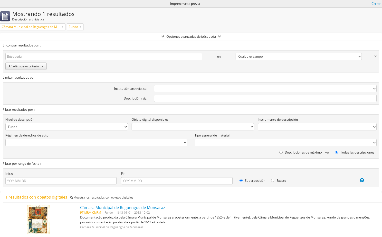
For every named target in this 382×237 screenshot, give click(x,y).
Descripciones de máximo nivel (304, 152)
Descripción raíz (135, 98)
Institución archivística (130, 88)
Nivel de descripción (19, 119)
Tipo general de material (212, 135)
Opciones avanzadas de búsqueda (191, 36)
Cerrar (376, 3)
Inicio (9, 173)
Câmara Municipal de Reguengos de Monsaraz (122, 207)
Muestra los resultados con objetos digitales (101, 197)
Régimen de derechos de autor (27, 135)
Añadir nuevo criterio (26, 66)
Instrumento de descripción (278, 119)
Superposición (252, 180)
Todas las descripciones (354, 152)
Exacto (278, 180)
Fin (123, 173)
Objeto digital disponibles (150, 119)
